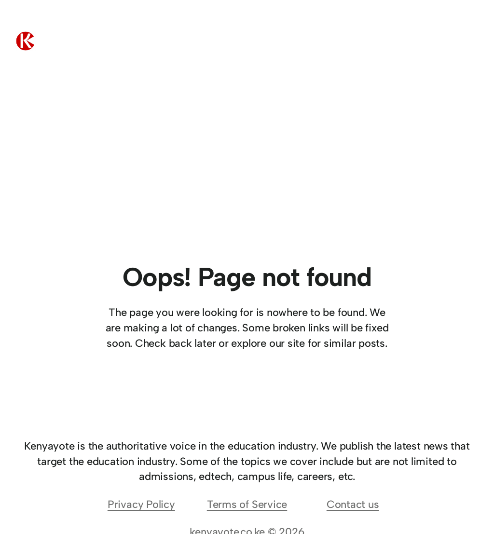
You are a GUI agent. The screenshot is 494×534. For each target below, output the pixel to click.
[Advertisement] (247, 193)
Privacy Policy (141, 504)
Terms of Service (247, 504)
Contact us (353, 504)
